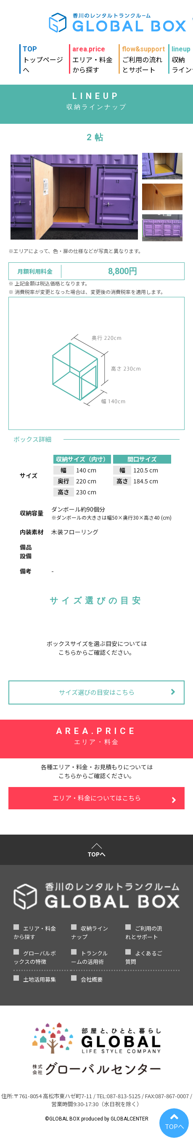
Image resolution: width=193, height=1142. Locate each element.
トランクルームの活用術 (89, 957)
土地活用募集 (39, 979)
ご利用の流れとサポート (143, 56)
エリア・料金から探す (92, 56)
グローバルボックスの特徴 (34, 957)
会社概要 (92, 979)
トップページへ (44, 56)
